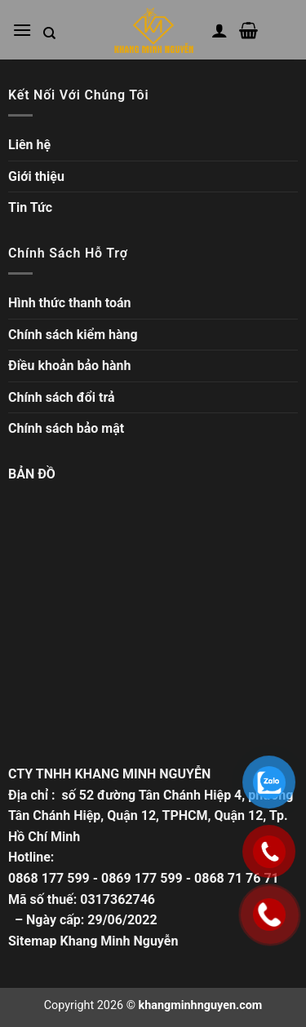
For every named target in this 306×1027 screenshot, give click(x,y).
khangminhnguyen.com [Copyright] (201, 1005)
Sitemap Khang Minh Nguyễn (93, 941)
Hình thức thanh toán (69, 303)
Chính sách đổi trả (61, 397)
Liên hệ (29, 144)
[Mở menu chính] (22, 30)
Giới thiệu (36, 176)
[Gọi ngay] (269, 914)
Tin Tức (30, 207)
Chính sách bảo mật (66, 428)
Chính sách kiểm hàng (73, 334)
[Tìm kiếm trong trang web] (49, 33)
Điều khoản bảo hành (69, 365)
